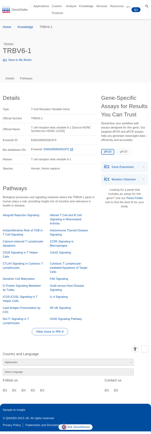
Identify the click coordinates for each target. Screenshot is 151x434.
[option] (8, 44)
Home (7, 27)
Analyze (71, 6)
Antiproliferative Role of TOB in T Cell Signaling (23, 232)
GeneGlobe (20, 9)
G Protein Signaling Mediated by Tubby (22, 287)
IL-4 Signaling (59, 296)
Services (101, 6)
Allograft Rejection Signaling (21, 215)
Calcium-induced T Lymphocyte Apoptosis (23, 243)
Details (10, 78)
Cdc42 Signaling (60, 252)
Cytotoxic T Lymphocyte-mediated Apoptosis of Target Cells (68, 267)
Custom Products (57, 10)
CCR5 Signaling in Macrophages (62, 243)
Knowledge (86, 6)
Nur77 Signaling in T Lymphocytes (16, 321)
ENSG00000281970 (59, 149)
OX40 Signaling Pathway (66, 318)
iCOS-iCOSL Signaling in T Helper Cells (20, 298)
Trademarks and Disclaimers (43, 425)
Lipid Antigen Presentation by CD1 (22, 309)
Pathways (26, 78)
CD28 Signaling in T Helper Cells (20, 254)
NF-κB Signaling (60, 307)
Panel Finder (134, 198)
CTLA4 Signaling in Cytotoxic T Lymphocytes (23, 265)
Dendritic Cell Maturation (19, 278)
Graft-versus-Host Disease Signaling (67, 287)
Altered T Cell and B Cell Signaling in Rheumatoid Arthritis (66, 219)
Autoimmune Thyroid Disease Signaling (69, 232)
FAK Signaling (59, 278)
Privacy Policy (12, 425)
